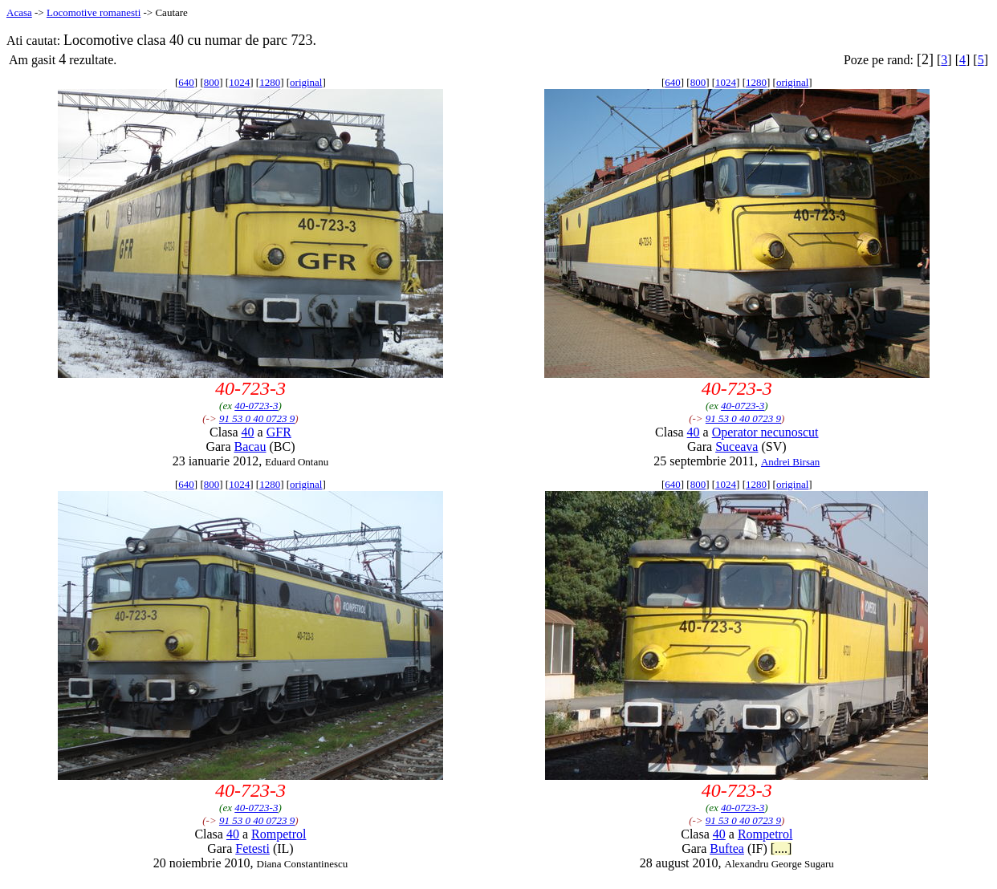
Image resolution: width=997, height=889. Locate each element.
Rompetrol (278, 834)
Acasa (19, 12)
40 (248, 432)
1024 (239, 82)
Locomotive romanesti (93, 12)
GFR (279, 432)
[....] (781, 848)
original (306, 82)
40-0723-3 (256, 406)
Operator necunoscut (765, 432)
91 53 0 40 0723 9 (257, 418)
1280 (269, 82)
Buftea (727, 848)
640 (186, 82)
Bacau (250, 446)
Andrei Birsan (790, 462)
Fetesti (252, 848)
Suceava (736, 446)
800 (212, 82)
